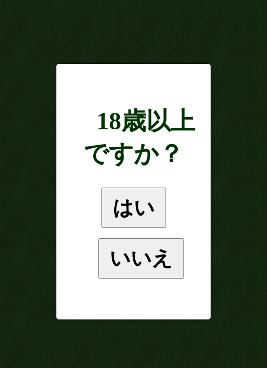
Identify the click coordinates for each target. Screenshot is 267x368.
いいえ (141, 258)
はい (134, 207)
